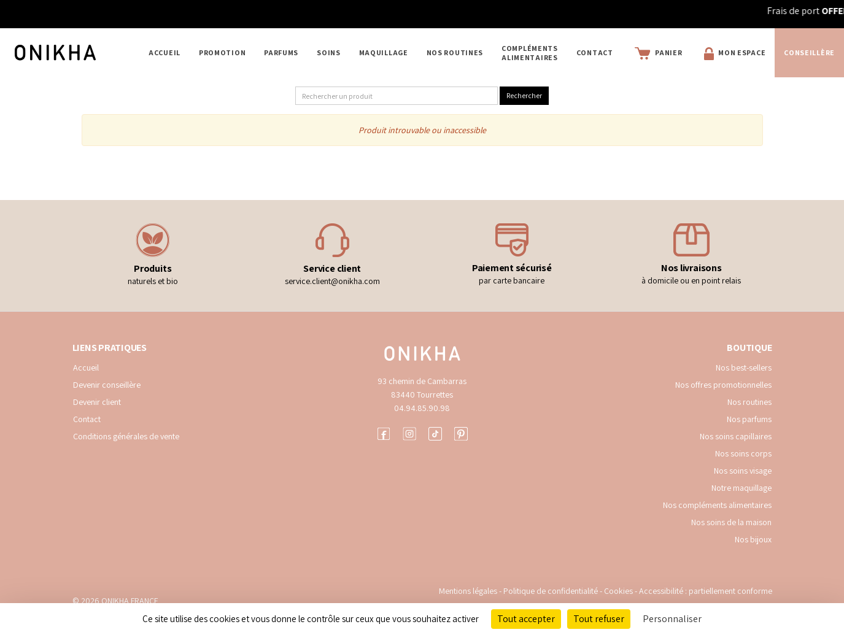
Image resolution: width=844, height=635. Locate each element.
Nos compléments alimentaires (717, 504)
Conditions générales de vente (126, 436)
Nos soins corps (743, 453)
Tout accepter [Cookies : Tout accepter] (526, 618)
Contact (594, 52)
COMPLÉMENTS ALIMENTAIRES (529, 53)
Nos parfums (749, 419)
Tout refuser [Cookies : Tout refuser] (598, 618)
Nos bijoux (753, 539)
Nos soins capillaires (736, 436)
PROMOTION (222, 52)
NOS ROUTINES (455, 52)
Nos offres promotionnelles (723, 384)
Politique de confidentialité (551, 590)
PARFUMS (281, 52)
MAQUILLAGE (383, 52)
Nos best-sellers (744, 367)
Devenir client (97, 401)
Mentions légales (468, 590)
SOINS (329, 52)
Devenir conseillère (107, 384)
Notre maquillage (741, 487)
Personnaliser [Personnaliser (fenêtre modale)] (672, 618)
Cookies (618, 590)
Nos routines (749, 401)
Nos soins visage (743, 470)
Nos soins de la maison (731, 522)
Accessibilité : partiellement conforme (705, 590)
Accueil (164, 52)
